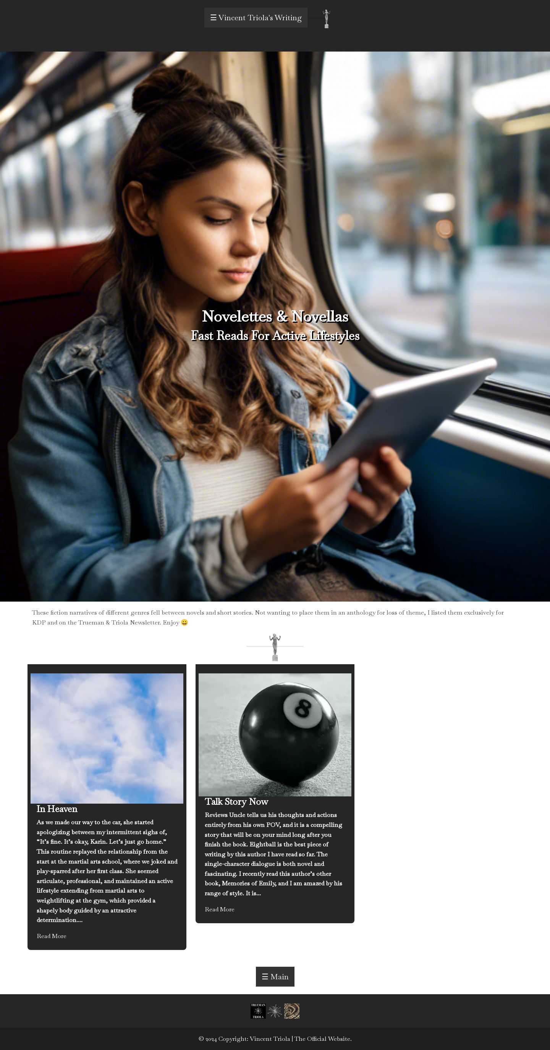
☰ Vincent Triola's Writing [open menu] (256, 18)
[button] (259, 1010)
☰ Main (275, 977)
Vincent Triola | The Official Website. (301, 1039)
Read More (51, 936)
